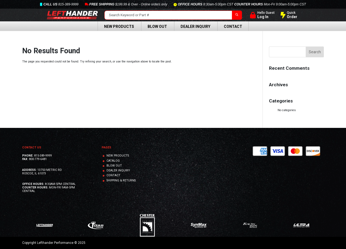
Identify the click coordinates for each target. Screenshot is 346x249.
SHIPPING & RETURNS (121, 180)
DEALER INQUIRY (118, 170)
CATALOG (113, 160)
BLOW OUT (114, 165)
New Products (119, 26)
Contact (233, 26)
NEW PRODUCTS (118, 155)
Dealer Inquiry (195, 26)
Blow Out (157, 26)
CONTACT (113, 175)
